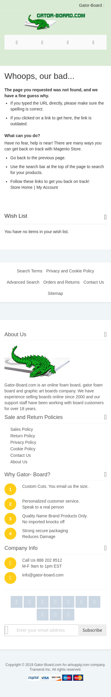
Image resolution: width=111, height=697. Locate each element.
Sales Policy (21, 429)
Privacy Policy (23, 442)
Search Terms (29, 271)
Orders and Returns (61, 282)
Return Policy (22, 435)
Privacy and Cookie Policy (70, 271)
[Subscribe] (92, 630)
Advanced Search (23, 282)
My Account (47, 187)
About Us (19, 461)
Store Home (21, 187)
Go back (18, 157)
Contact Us (93, 282)
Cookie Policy (23, 448)
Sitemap (55, 293)
